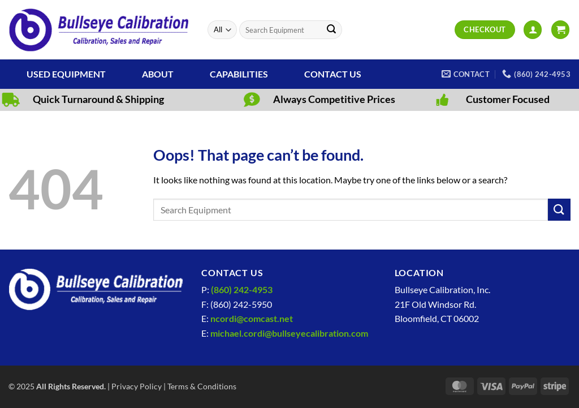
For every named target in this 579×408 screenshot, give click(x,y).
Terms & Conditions (201, 386)
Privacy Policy (136, 386)
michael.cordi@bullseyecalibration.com (289, 333)
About (158, 73)
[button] (533, 29)
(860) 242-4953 (242, 289)
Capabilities (239, 73)
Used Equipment (66, 73)
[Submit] (331, 30)
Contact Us (332, 73)
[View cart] (560, 29)
